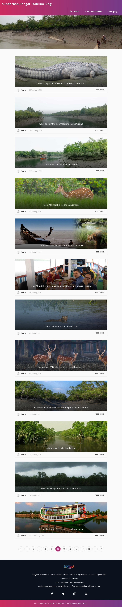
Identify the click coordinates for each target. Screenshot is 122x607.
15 (83, 549)
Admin (23, 90)
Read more (100, 89)
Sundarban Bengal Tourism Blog (27, 4)
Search (74, 11)
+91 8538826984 (93, 11)
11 (64, 549)
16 (89, 549)
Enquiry (113, 11)
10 (58, 549)
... (39, 549)
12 (70, 549)
